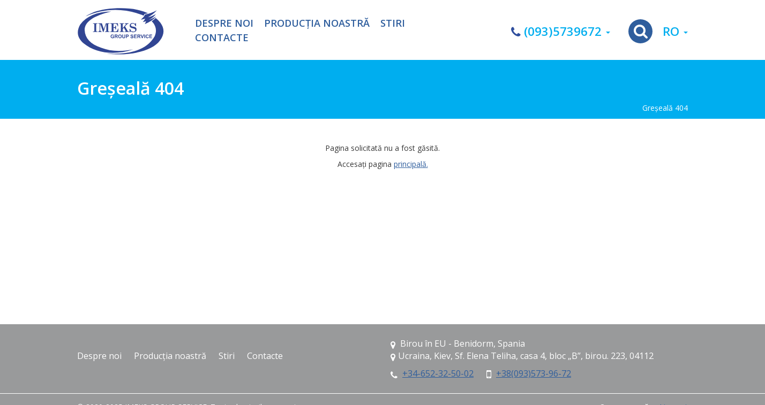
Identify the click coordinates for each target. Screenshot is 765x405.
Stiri (392, 23)
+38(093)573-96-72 (533, 373)
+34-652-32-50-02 (438, 373)
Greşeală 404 (665, 108)
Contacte (222, 38)
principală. (411, 164)
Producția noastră (317, 23)
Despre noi (224, 23)
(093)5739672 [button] (560, 31)
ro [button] (675, 31)
